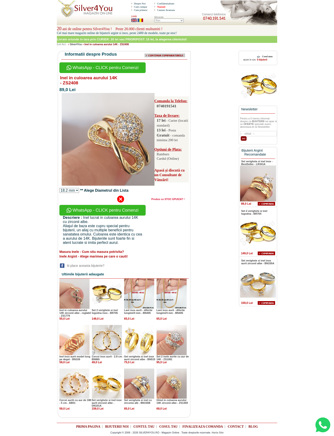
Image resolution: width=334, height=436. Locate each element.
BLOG (253, 426)
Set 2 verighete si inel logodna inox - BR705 (105, 311)
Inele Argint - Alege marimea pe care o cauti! (93, 256)
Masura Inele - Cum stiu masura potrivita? (91, 252)
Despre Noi (139, 3)
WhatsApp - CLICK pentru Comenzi (102, 67)
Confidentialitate (165, 3)
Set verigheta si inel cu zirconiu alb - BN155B (138, 401)
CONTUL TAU (143, 426)
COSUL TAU (168, 426)
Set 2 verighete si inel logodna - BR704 (254, 212)
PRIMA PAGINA (88, 426)
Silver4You (76, 44)
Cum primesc (141, 10)
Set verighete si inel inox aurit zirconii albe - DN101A (107, 403)
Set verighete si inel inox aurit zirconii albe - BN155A (257, 262)
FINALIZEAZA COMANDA (203, 426)
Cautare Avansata (166, 10)
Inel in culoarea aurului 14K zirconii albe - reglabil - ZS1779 (75, 313)
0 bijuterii (261, 59)
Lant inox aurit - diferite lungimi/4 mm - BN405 (138, 311)
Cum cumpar (140, 6)
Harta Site (218, 432)
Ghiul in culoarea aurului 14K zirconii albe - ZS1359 (172, 401)
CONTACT (236, 426)
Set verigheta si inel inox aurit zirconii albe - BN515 (139, 358)
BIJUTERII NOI (117, 426)
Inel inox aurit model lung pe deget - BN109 (74, 358)
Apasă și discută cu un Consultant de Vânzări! (169, 175)
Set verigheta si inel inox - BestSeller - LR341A (257, 162)
